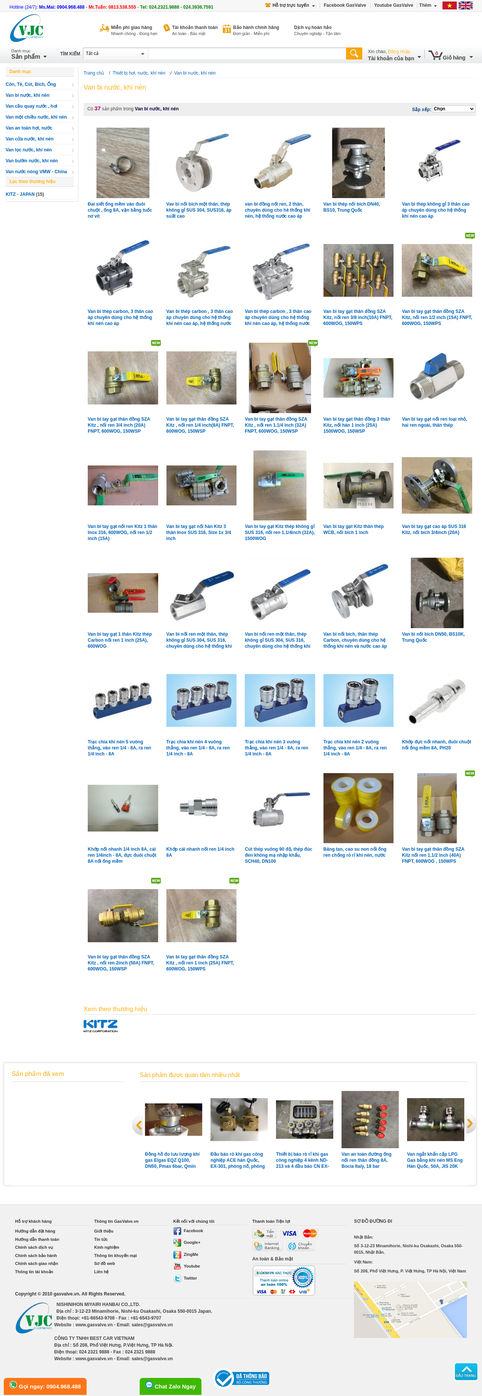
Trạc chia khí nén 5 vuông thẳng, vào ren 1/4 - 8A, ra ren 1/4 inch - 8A (119, 748)
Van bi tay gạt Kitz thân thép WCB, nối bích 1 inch (353, 529)
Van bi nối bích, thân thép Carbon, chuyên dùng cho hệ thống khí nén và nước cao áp (355, 640)
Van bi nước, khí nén (27, 95)
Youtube (186, 1266)
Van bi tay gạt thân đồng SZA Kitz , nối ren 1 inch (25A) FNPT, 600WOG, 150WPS (200, 963)
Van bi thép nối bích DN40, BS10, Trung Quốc (351, 207)
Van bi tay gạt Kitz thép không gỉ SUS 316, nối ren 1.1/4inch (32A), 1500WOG (280, 532)
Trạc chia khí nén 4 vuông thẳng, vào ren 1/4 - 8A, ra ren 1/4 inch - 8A (198, 748)
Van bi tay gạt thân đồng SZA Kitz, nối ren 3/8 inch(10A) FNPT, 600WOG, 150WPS (357, 317)
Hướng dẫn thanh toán (37, 1239)
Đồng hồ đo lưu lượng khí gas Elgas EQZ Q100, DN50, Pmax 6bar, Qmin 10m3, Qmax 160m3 (172, 1160)
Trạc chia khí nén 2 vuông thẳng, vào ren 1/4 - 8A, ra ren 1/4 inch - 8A (355, 748)
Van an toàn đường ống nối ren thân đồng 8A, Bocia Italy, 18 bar (367, 1160)
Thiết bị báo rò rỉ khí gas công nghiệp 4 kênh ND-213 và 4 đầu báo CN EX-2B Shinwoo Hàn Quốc (302, 1160)
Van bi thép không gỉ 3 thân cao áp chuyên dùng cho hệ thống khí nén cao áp (436, 210)
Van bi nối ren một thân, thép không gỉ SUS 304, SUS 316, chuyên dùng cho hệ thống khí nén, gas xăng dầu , (199, 640)
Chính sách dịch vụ (34, 1247)
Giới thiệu (103, 1231)
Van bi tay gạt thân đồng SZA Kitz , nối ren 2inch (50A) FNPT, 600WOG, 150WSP (121, 963)
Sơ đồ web (104, 1263)
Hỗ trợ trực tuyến (290, 5)
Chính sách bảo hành (36, 1255)
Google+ (186, 1242)
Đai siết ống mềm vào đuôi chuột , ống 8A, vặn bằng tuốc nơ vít (120, 210)
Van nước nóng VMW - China (36, 171)
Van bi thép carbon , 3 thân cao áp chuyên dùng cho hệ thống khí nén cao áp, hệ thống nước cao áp (278, 317)
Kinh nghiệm (106, 1247)
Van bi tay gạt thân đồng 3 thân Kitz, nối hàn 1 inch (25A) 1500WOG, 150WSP (356, 425)
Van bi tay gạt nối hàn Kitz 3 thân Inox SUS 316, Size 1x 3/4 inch (198, 532)
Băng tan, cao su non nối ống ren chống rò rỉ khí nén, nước (354, 852)
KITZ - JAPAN (20, 194)
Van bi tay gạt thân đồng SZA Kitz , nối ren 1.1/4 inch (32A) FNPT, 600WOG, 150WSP (276, 425)
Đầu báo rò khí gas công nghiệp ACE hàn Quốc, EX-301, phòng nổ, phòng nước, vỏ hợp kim (237, 1160)
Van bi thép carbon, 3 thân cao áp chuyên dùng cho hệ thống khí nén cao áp (120, 317)
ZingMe (185, 1254)
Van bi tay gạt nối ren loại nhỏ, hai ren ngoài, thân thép (434, 422)
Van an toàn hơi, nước (29, 128)
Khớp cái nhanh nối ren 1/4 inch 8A (200, 852)
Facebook (188, 1230)
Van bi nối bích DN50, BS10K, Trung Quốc (433, 637)
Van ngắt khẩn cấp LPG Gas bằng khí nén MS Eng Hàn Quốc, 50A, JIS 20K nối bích (435, 1160)
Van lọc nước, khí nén (29, 150)
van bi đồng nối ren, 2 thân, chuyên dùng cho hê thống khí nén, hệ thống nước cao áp (277, 210)
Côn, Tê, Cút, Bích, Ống (31, 84)
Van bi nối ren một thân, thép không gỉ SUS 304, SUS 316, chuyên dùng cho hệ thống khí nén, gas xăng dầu (277, 640)
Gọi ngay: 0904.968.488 (45, 1385)
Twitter (185, 1278)
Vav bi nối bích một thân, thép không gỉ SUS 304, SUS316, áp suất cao (199, 210)
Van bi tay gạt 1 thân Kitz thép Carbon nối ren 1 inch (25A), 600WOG (120, 640)
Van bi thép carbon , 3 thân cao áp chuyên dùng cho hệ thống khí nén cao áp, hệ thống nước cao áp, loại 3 (199, 317)
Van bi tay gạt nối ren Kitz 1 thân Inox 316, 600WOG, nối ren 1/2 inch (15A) (122, 532)
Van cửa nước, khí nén (29, 139)
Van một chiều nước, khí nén (36, 117)
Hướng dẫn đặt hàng (35, 1231)
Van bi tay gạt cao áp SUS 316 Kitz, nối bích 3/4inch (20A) (434, 529)
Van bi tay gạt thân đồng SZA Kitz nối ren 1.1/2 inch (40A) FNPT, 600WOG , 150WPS (433, 855)
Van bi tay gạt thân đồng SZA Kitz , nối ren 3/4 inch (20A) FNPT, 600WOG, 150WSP (119, 425)
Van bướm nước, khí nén (32, 160)
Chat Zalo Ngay (170, 1385)
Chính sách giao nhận (36, 1263)
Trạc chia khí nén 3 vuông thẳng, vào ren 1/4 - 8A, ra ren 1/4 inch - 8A (276, 748)
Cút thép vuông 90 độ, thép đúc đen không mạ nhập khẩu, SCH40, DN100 (278, 855)
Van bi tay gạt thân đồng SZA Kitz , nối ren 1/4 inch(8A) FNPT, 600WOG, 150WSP (200, 425)
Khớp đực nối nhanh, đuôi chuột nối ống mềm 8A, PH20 (436, 745)
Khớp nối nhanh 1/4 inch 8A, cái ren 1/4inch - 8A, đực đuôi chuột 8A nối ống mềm (122, 855)
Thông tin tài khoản (34, 1271)
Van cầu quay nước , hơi (31, 106)
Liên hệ (101, 1271)
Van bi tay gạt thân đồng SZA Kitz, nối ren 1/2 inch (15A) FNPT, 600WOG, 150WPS (437, 317)
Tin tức (101, 1239)
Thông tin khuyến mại (115, 1255)
